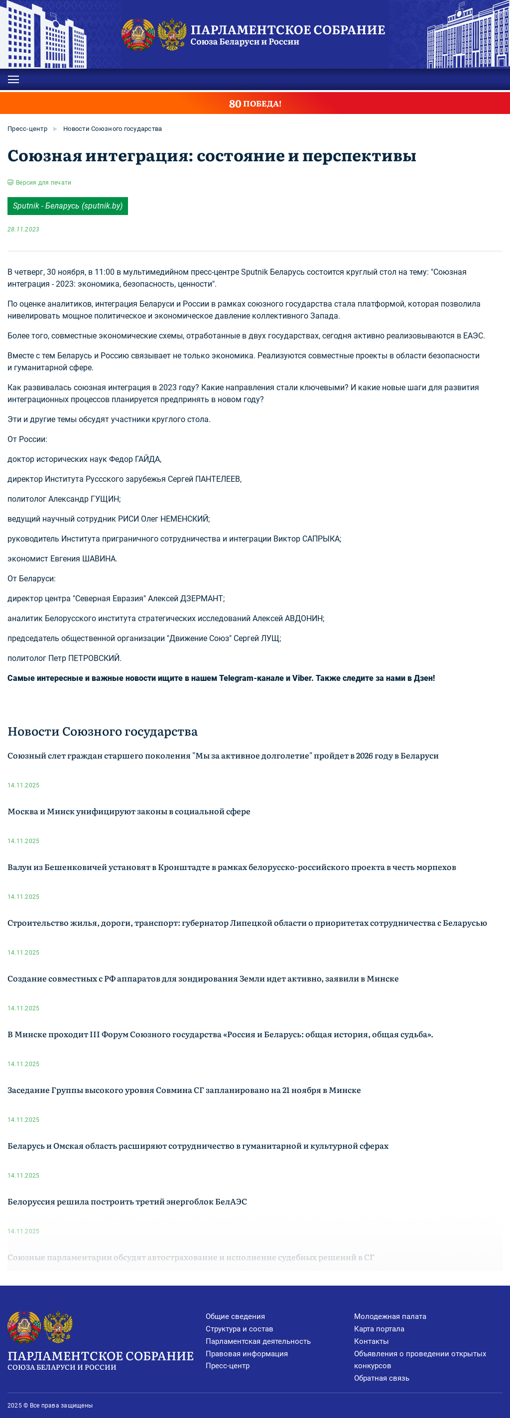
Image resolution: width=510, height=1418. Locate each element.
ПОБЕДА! (255, 103)
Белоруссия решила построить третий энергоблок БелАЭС (127, 1201)
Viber (301, 678)
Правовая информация (247, 1353)
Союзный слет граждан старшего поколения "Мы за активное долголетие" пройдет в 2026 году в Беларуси (223, 755)
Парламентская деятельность (258, 1341)
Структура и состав (239, 1328)
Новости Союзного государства (112, 128)
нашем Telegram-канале (237, 678)
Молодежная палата (390, 1316)
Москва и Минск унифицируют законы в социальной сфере (129, 811)
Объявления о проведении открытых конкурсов (420, 1360)
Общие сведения (235, 1316)
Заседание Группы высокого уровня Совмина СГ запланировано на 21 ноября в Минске (184, 1089)
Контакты (371, 1341)
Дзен (423, 678)
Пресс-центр (27, 128)
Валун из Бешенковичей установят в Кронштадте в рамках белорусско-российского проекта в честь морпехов (231, 867)
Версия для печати (43, 182)
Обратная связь (381, 1378)
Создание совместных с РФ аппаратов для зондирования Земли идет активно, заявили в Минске (203, 978)
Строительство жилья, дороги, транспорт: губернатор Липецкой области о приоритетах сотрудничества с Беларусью (247, 922)
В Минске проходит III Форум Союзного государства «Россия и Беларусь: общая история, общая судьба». (220, 1034)
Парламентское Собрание (106, 1359)
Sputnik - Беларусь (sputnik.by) (68, 206)
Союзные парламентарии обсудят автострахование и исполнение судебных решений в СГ (191, 1257)
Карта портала (379, 1328)
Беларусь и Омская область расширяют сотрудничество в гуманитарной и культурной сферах (197, 1145)
